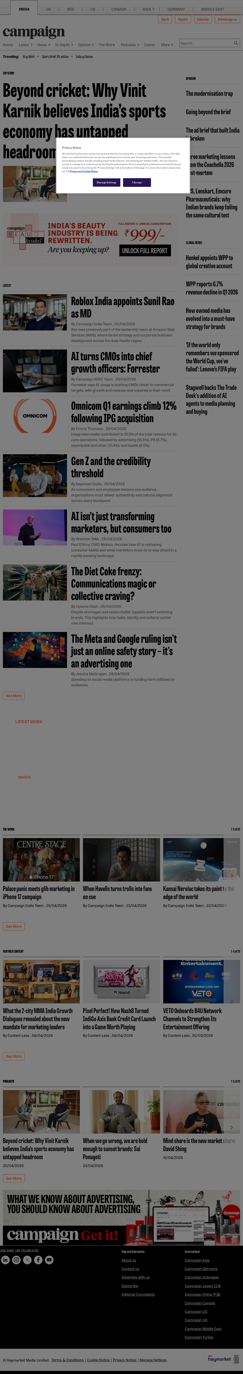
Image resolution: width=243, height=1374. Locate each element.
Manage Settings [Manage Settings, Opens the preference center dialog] (106, 182)
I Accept (137, 182)
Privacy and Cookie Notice (84, 171)
